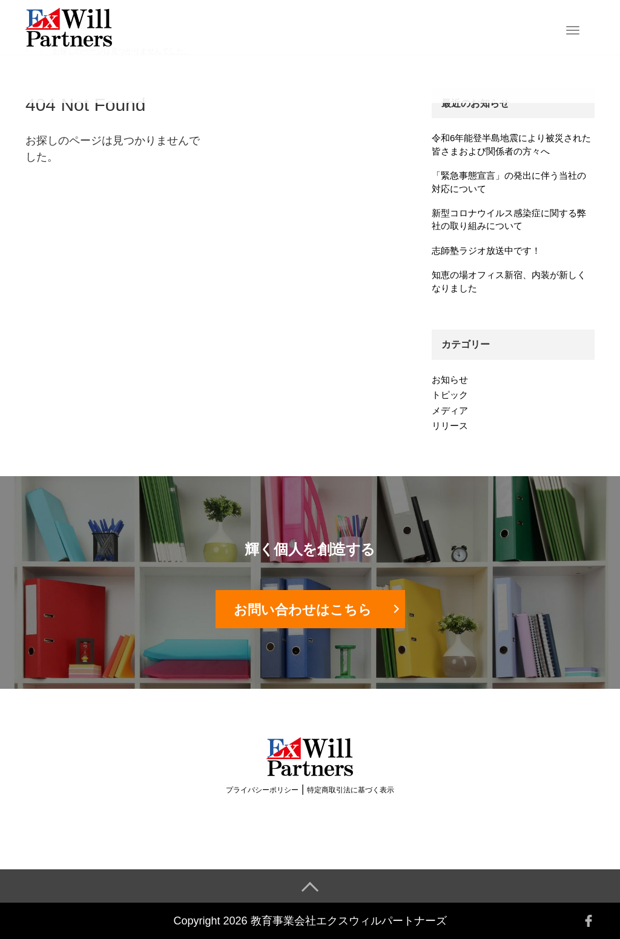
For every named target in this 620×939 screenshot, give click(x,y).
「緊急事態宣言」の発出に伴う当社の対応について (509, 181)
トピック (450, 395)
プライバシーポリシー (262, 790)
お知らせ (450, 379)
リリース (450, 425)
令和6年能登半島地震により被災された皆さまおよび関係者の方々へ (511, 144)
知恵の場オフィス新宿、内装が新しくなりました (509, 281)
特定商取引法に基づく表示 (350, 790)
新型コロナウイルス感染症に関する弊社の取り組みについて (509, 219)
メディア (450, 410)
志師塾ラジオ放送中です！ (486, 250)
